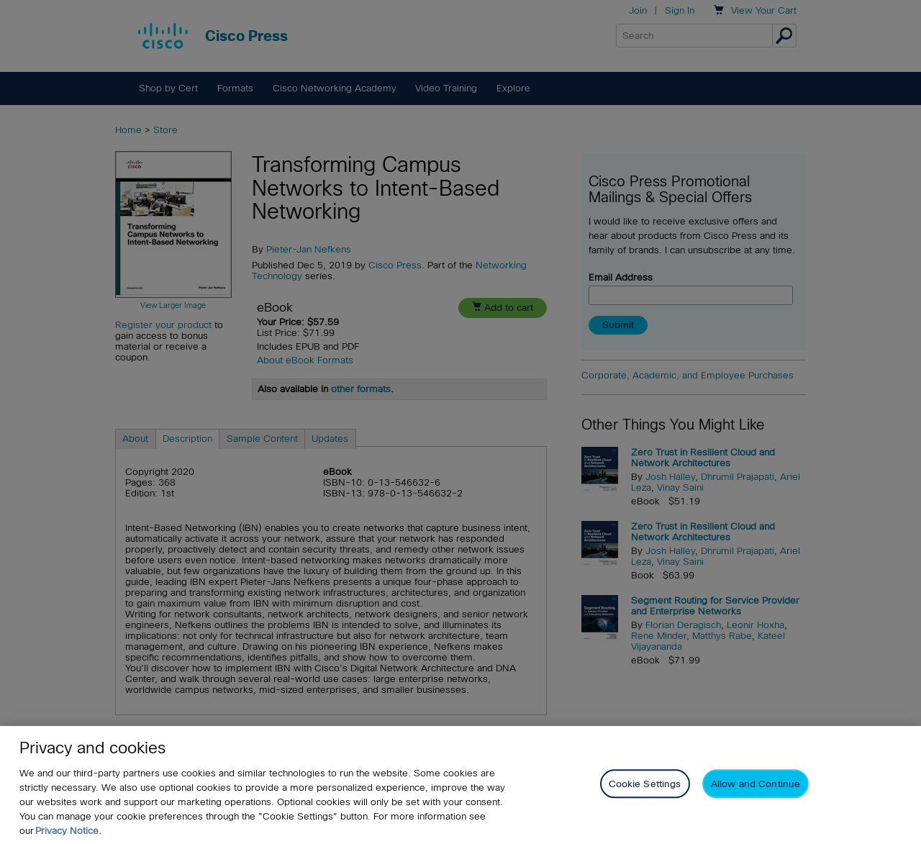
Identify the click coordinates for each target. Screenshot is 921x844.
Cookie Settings (645, 784)
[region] (460, 785)
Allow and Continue (755, 784)
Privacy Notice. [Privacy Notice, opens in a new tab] (68, 830)
